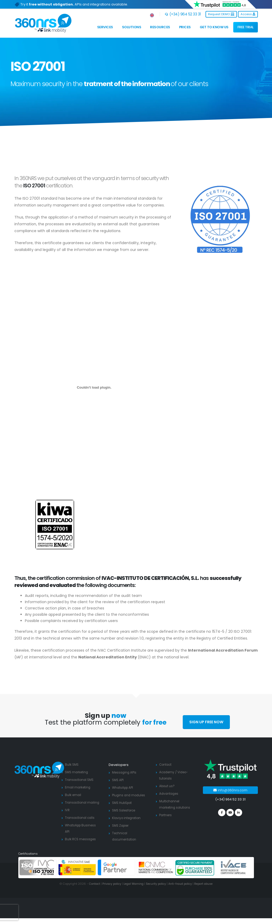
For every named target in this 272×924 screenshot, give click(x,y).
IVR (67, 816)
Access (248, 14)
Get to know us (214, 27)
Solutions (131, 27)
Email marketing (78, 787)
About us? (167, 786)
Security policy (156, 890)
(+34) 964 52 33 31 (183, 14)
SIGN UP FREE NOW (206, 722)
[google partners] (116, 873)
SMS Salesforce (125, 810)
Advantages (169, 793)
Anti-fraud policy (182, 890)
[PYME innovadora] (77, 873)
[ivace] (234, 873)
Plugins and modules (129, 795)
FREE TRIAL (245, 27)
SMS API (118, 780)
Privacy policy (109, 890)
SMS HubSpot (123, 802)
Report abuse (207, 890)
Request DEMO (221, 14)
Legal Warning (132, 890)
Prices (185, 27)
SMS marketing (77, 772)
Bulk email (73, 795)
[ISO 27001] (38, 873)
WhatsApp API (123, 787)
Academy (167, 772)
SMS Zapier (121, 825)
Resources (160, 27)
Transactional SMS (80, 779)
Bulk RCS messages (81, 845)
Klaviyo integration (127, 818)
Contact (166, 764)
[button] (152, 14)
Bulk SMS (72, 764)
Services (105, 27)
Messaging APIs (125, 772)
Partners (166, 815)
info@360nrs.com (230, 790)
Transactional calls (81, 824)
